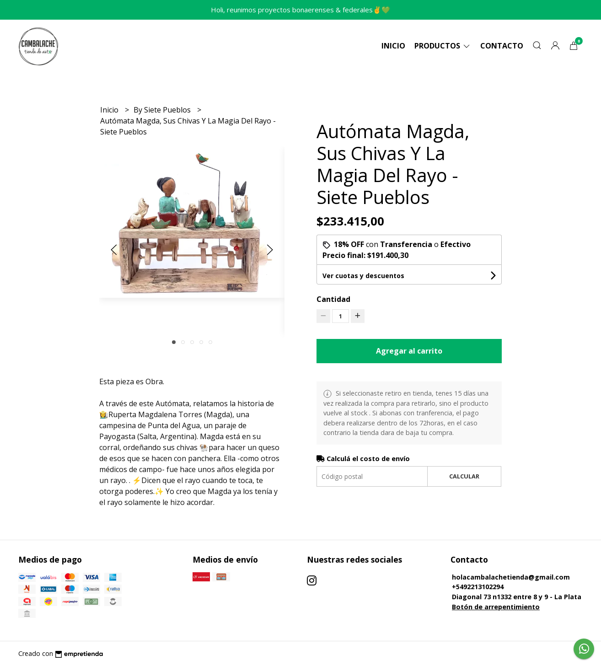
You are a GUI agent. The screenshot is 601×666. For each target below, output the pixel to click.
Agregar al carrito (409, 351)
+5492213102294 (478, 586)
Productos (442, 46)
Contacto (501, 46)
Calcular (464, 476)
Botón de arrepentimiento (496, 606)
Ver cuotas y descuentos (363, 275)
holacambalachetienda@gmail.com (511, 577)
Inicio (393, 46)
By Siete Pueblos (163, 110)
